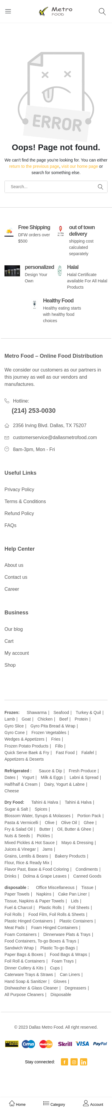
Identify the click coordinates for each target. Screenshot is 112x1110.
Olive (49, 822)
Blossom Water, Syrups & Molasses (37, 815)
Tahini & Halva (44, 802)
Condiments (87, 869)
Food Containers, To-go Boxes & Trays (40, 941)
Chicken (45, 719)
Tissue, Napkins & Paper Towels (34, 901)
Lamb (9, 719)
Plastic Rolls (50, 907)
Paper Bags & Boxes (23, 954)
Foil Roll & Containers (24, 961)
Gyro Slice (14, 726)
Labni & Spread (84, 777)
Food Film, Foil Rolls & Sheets (56, 914)
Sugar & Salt (16, 809)
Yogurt (28, 777)
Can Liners (70, 974)
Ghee (89, 822)
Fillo (59, 746)
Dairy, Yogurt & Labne (64, 784)
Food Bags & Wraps (68, 954)
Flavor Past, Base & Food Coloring (36, 869)
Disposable (60, 994)
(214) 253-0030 (34, 410)
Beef (63, 719)
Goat (26, 719)
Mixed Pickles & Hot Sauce (29, 842)
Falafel (87, 752)
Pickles (43, 835)
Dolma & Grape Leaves (45, 876)
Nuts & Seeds (17, 835)
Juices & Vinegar (20, 849)
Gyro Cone (14, 732)
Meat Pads (14, 927)
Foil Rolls (13, 914)
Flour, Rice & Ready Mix (26, 862)
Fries (55, 739)
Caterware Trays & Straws (28, 974)
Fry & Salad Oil (18, 829)
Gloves (60, 981)
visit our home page (80, 166)
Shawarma (37, 712)
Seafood (61, 712)
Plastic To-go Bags (57, 947)
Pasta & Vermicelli (21, 822)
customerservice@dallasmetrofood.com (55, 437)
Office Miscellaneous (55, 887)
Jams (47, 849)
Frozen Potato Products (26, 746)
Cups (55, 968)
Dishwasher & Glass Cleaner (31, 988)
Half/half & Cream (20, 784)
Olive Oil (69, 822)
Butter (44, 829)
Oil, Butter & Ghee (74, 829)
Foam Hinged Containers (54, 927)
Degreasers (75, 988)
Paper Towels (17, 894)
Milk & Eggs (52, 777)
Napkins (43, 894)
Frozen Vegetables (48, 732)
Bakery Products (70, 856)
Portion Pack (89, 815)
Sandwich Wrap (19, 947)
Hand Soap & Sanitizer (25, 981)
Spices (41, 809)
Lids (75, 901)
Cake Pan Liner (72, 894)
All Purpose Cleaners (24, 994)
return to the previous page (34, 166)
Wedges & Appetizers (24, 739)
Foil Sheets (78, 907)
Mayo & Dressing (77, 842)
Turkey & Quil (88, 712)
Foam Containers (20, 934)
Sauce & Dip (50, 770)
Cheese (11, 790)
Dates (10, 777)
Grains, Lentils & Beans (26, 856)
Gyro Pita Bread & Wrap (52, 726)
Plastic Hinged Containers (28, 921)
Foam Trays (63, 961)
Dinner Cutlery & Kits (23, 968)
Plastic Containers (76, 921)
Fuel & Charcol (18, 907)
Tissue (87, 887)
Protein (81, 719)
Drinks (10, 876)
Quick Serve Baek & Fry (26, 752)
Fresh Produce (82, 770)
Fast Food (65, 752)
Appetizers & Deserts (24, 759)
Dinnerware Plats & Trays (66, 934)
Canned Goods (87, 876)
